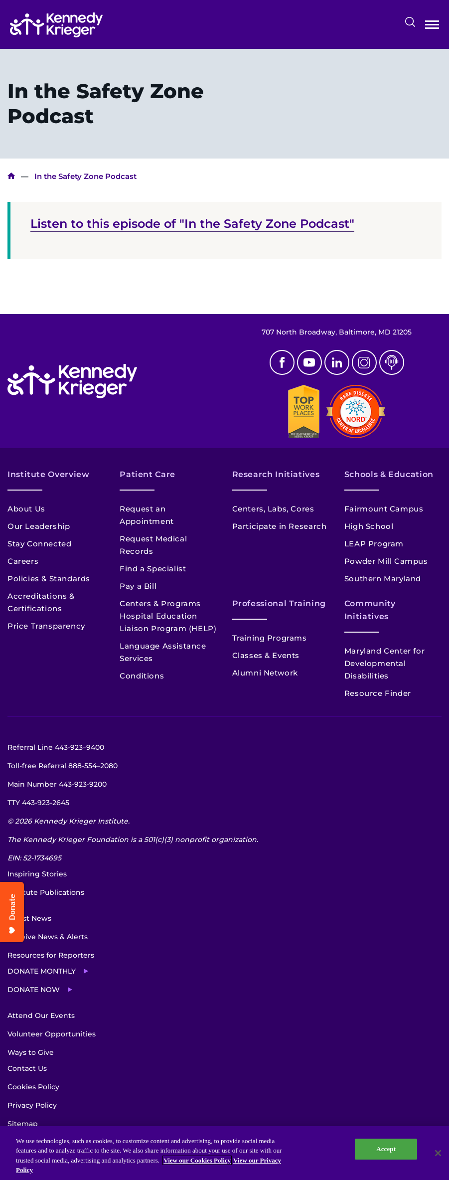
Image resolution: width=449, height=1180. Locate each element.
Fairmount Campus (384, 508)
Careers (22, 561)
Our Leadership (38, 526)
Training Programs (269, 638)
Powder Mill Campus (386, 561)
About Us (26, 508)
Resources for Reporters (50, 955)
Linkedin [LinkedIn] (336, 362)
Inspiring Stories (37, 873)
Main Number (57, 784)
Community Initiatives (370, 610)
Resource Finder (377, 693)
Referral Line (55, 747)
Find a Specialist (153, 568)
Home (11, 176)
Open (432, 26)
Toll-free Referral (62, 766)
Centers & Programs (160, 603)
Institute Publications (45, 892)
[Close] (438, 1153)
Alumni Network (265, 672)
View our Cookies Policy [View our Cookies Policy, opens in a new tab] (197, 1160)
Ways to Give (30, 1052)
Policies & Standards (48, 578)
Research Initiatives (276, 474)
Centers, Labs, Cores (273, 508)
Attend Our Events (41, 1015)
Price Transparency (46, 626)
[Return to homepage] (56, 24)
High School (369, 526)
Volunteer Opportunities (51, 1033)
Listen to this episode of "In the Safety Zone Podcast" (192, 223)
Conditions (142, 675)
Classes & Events (266, 655)
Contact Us (27, 1068)
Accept (386, 1149)
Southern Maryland (382, 578)
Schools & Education (389, 474)
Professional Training (279, 603)
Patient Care (147, 474)
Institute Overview (48, 474)
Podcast (391, 362)
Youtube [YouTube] (309, 362)
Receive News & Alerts (47, 936)
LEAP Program (374, 543)
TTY (38, 803)
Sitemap (22, 1123)
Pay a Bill (138, 586)
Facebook (282, 362)
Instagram (364, 362)
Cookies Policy (33, 1086)
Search (410, 22)
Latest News (29, 918)
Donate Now (33, 989)
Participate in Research (279, 526)
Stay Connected (39, 543)
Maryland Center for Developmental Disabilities (384, 663)
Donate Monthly (41, 971)
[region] (224, 1153)
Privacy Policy (32, 1105)
